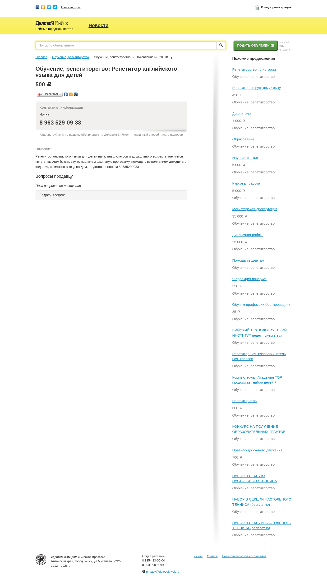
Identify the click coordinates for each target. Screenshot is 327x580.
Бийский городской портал (54, 29)
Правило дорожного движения (257, 450)
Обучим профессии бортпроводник (261, 304)
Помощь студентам (248, 260)
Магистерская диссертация (254, 209)
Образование (243, 139)
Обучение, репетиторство (70, 57)
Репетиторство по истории (254, 69)
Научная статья (245, 158)
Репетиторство (244, 401)
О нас (198, 556)
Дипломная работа (247, 235)
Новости (98, 25)
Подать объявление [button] (255, 45)
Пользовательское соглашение (244, 556)
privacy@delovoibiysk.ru (162, 571)
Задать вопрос (52, 195)
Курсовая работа (246, 183)
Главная (41, 57)
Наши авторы (70, 7)
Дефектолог (242, 113)
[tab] (111, 195)
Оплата (212, 556)
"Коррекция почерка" (249, 279)
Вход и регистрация (276, 7)
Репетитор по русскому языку (256, 88)
